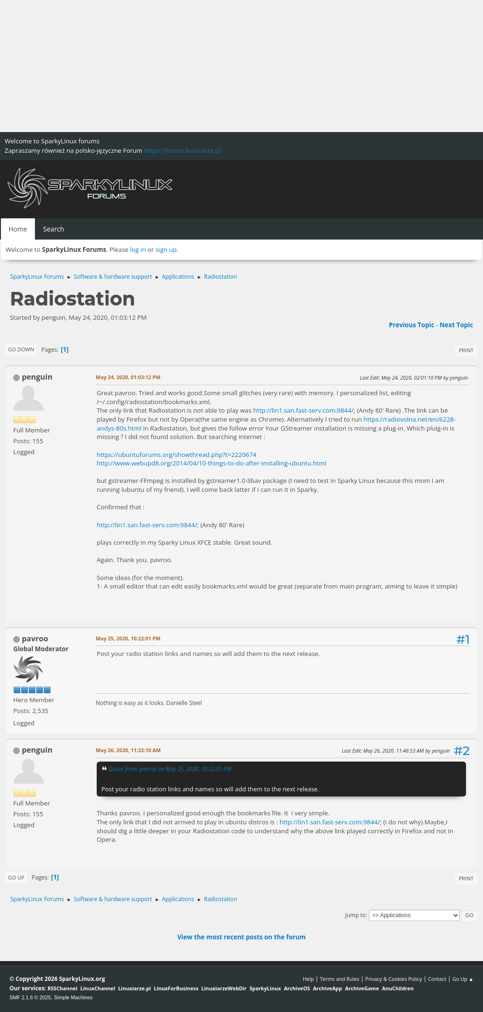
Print (466, 350)
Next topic (456, 325)
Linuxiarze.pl (134, 988)
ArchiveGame (362, 988)
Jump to (355, 915)
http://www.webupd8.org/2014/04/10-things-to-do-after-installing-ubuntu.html (211, 463)
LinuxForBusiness (176, 988)
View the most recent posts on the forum (241, 937)
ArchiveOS (297, 988)
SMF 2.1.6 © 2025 (30, 997)
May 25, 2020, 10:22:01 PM (128, 638)
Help (308, 978)
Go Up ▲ (463, 978)
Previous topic (411, 325)
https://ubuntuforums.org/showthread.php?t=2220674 (177, 454)
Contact (437, 978)
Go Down (21, 349)
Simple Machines (73, 997)
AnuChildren (398, 988)
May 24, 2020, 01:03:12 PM (128, 377)
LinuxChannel (97, 988)
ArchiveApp (327, 988)
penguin (37, 377)
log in (138, 249)
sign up (166, 249)
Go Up (16, 877)
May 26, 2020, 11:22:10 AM (128, 750)
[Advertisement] (241, 66)
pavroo (35, 638)
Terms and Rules (339, 978)
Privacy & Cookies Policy (393, 978)
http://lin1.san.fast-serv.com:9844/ (303, 410)
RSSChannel (62, 988)
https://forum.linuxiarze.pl (182, 150)
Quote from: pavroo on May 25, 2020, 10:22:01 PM (170, 768)
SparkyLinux (265, 988)
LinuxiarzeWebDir (224, 988)
